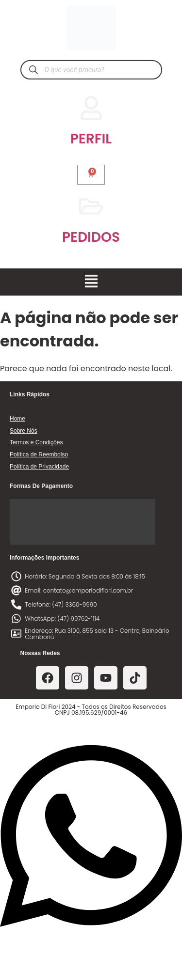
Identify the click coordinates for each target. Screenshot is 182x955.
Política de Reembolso (39, 454)
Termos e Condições (36, 442)
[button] (91, 282)
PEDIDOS (91, 237)
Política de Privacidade (39, 466)
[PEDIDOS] (91, 206)
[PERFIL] (91, 108)
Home (17, 418)
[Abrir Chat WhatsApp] (91, 937)
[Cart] (91, 175)
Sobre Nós (23, 430)
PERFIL (91, 138)
